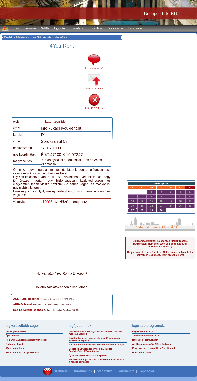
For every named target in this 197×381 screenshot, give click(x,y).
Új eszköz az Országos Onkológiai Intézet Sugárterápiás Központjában (90, 350)
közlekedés (22, 37)
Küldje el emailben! (94, 88)
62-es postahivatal (15, 348)
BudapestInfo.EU (160, 13)
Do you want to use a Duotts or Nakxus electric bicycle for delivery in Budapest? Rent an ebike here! (160, 253)
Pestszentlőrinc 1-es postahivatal (23, 352)
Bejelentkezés (115, 28)
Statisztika (104, 371)
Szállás (45, 28)
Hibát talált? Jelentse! (94, 108)
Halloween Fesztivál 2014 (145, 340)
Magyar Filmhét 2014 (143, 331)
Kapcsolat (146, 371)
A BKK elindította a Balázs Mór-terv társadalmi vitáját (96, 344)
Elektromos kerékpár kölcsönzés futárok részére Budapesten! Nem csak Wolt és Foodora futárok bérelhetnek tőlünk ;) (160, 244)
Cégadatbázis (79, 28)
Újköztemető (12, 335)
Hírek (16, 28)
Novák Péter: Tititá (141, 352)
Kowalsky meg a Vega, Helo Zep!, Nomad (153, 348)
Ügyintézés (60, 28)
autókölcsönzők (42, 37)
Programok (30, 28)
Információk (83, 371)
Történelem (125, 371)
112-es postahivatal (16, 331)
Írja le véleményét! (94, 68)
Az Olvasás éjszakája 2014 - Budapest (152, 344)
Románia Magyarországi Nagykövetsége (26, 340)
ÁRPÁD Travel (22, 304)
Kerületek (96, 28)
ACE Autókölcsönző (26, 298)
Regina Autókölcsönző (28, 309)
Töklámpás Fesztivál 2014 (145, 335)
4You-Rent (61, 37)
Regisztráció (135, 28)
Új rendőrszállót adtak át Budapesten (88, 355)
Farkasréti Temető (15, 344)
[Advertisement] (46, 84)
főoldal (8, 37)
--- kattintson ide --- (55, 121)
